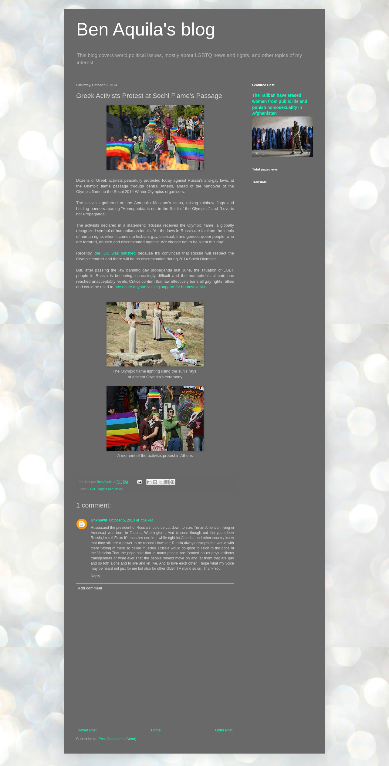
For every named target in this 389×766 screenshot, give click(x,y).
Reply (95, 576)
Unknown (99, 520)
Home (156, 730)
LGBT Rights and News (105, 489)
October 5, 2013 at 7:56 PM (131, 520)
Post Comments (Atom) (117, 739)
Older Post (223, 730)
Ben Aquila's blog (145, 29)
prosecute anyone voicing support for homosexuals (159, 287)
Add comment (90, 588)
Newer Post (87, 730)
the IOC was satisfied (115, 253)
